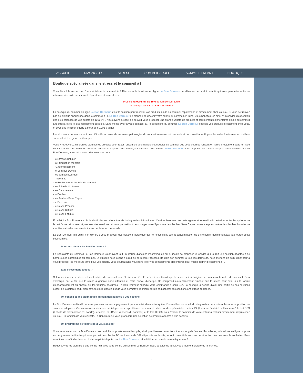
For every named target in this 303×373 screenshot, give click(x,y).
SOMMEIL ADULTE (158, 73)
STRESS (124, 73)
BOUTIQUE (235, 73)
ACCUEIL (63, 73)
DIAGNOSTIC (94, 73)
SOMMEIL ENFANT (199, 73)
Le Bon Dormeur (170, 91)
